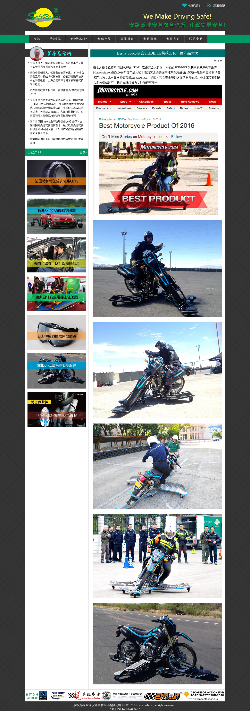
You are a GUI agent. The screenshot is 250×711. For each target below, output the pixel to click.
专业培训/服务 (79, 38)
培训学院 (55, 38)
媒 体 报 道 (127, 38)
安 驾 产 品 (104, 38)
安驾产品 (34, 152)
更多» (83, 152)
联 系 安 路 (196, 38)
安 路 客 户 (173, 38)
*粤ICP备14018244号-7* (125, 709)
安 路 (37, 38)
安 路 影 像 (150, 38)
